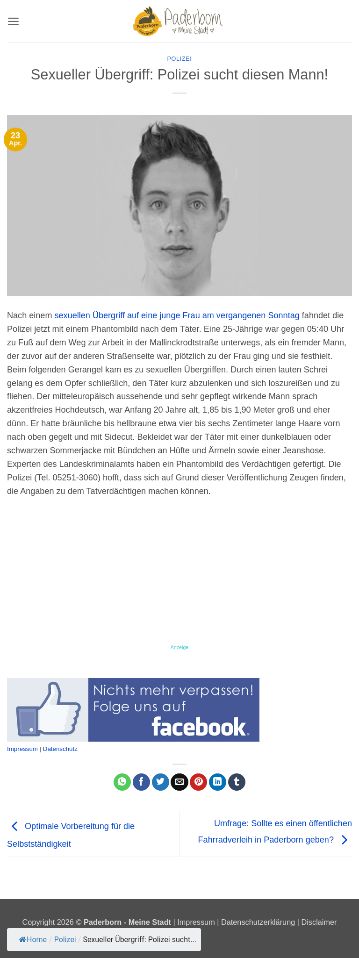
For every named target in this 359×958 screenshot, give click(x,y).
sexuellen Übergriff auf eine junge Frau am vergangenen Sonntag (177, 315)
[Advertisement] (179, 574)
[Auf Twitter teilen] (160, 782)
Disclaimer (319, 922)
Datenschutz (60, 748)
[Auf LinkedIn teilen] (217, 782)
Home (33, 939)
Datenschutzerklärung (258, 922)
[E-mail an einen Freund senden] (179, 782)
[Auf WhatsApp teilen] (122, 782)
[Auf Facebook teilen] (141, 782)
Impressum (22, 748)
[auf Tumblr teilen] (236, 782)
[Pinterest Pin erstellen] (198, 782)
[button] (13, 21)
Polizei (179, 59)
